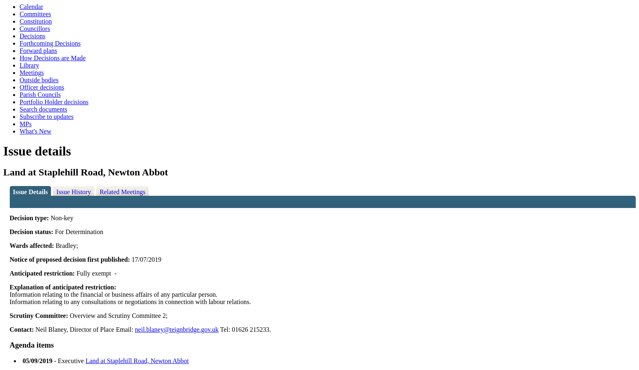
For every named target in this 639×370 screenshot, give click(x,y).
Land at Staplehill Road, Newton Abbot (137, 360)
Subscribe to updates (46, 116)
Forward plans (38, 50)
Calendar (31, 6)
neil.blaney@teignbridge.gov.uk (177, 329)
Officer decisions (42, 87)
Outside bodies (39, 80)
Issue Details (30, 191)
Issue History (73, 191)
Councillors (35, 28)
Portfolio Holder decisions (54, 102)
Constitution (36, 21)
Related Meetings (122, 191)
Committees (35, 14)
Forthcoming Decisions (50, 43)
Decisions (32, 36)
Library (29, 65)
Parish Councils (40, 94)
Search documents (43, 109)
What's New (35, 131)
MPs (25, 123)
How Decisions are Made (53, 58)
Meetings (32, 72)
